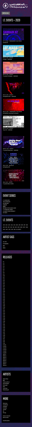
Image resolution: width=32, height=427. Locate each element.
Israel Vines (5, 388)
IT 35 (4, 315)
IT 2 (3, 263)
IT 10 (4, 275)
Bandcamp (5, 403)
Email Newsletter (6, 420)
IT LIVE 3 (4, 348)
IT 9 (3, 274)
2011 (13, 227)
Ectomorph (5, 243)
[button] (6, 13)
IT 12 (4, 279)
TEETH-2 (4, 356)
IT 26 (4, 301)
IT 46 (4, 330)
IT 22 (4, 294)
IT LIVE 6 (4, 352)
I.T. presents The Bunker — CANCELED (10, 76)
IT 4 (3, 266)
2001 (12, 229)
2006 (27, 227)
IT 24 (4, 297)
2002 (9, 229)
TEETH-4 (4, 359)
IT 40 (4, 321)
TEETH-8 (4, 365)
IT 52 (4, 340)
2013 (9, 227)
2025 (4, 225)
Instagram (5, 406)
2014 (6, 227)
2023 (9, 225)
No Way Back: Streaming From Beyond (10, 113)
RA (3, 411)
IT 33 (4, 312)
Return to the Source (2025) (9, 208)
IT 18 (4, 288)
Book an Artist (6, 417)
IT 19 (4, 290)
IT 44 (4, 327)
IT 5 (3, 268)
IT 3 (3, 264)
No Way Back (6, 203)
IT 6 (3, 269)
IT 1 (3, 261)
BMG (4, 246)
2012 (11, 227)
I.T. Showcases (6, 200)
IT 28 (4, 304)
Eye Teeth (5, 212)
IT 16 (4, 285)
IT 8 (3, 272)
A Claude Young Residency (9, 211)
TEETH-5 (4, 360)
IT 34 (4, 313)
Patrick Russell (6, 389)
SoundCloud (5, 404)
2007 (24, 227)
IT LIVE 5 (4, 351)
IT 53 (4, 341)
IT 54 (4, 343)
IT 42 (4, 324)
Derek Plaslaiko (6, 383)
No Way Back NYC (6, 167)
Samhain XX (5, 42)
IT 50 (4, 337)
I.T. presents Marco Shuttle (8, 183)
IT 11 (3, 277)
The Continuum (6, 201)
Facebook (5, 408)
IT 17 (4, 286)
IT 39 (4, 319)
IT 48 (4, 334)
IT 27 (4, 302)
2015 (4, 227)
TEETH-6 (4, 362)
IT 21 (4, 293)
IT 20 (4, 291)
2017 (24, 225)
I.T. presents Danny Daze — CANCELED (10, 150)
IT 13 (4, 280)
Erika (4, 248)
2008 (21, 227)
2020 (17, 225)
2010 (16, 227)
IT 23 (4, 296)
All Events (18, 229)
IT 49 (4, 335)
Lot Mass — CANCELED (7, 59)
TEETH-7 (4, 363)
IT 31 (4, 308)
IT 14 (4, 282)
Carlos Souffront (6, 382)
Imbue (4, 206)
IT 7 (3, 271)
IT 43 (4, 326)
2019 (19, 225)
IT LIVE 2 (4, 346)
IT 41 (4, 323)
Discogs (4, 412)
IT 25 (4, 299)
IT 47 (4, 332)
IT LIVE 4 (4, 349)
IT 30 (4, 307)
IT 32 (4, 310)
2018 (22, 225)
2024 (7, 225)
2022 (12, 225)
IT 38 (4, 318)
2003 (7, 229)
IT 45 (4, 329)
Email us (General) (6, 416)
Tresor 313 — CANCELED (7, 130)
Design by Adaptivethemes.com (26, 425)
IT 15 (4, 283)
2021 (14, 225)
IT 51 (4, 338)
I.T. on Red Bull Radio (8, 209)
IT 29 (4, 305)
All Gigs (5, 241)
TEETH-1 (4, 354)
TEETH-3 (4, 357)
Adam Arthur (5, 378)
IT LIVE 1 (4, 345)
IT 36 (4, 316)
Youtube (4, 409)
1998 (15, 229)
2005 (4, 229)
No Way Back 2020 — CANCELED (9, 96)
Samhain (5, 205)
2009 (18, 227)
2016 (27, 225)
